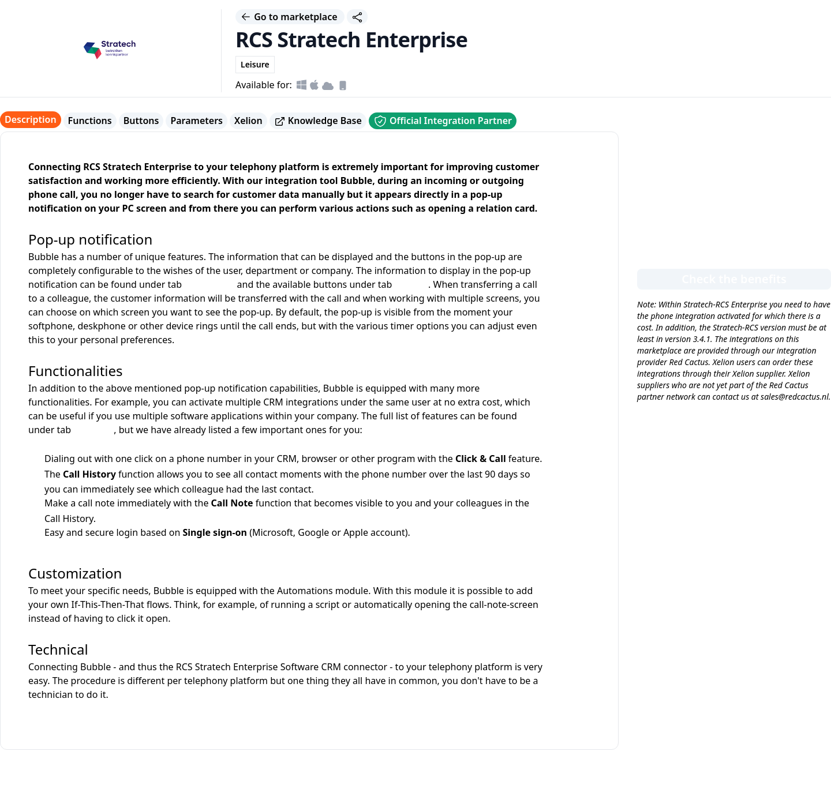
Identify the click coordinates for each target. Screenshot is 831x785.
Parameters (196, 120)
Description (31, 119)
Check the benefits (734, 279)
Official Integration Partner (442, 121)
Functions (90, 120)
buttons (412, 284)
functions (93, 429)
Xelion (248, 120)
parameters (209, 284)
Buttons (141, 120)
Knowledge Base (318, 120)
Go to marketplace (290, 16)
